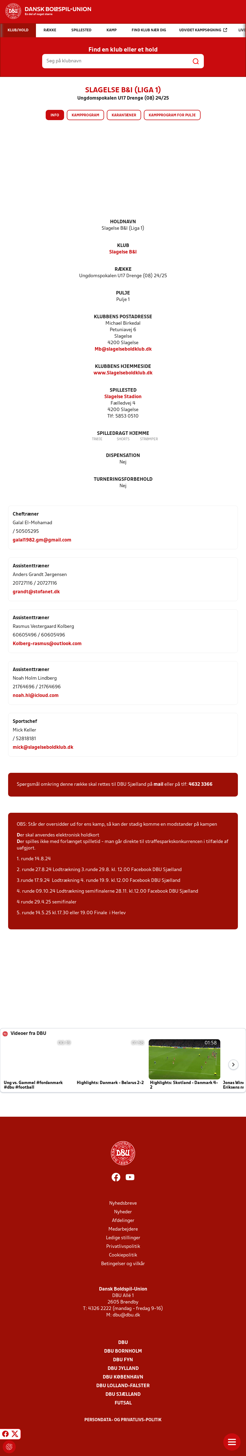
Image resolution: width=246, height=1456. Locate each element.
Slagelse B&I (123, 252)
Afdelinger (123, 1220)
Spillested (123, 390)
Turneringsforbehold (123, 479)
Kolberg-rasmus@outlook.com (47, 644)
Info (55, 115)
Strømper (149, 439)
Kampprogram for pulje (172, 115)
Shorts (123, 439)
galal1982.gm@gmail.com (42, 540)
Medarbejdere (123, 1229)
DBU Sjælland (123, 1394)
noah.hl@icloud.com (36, 695)
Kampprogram (85, 115)
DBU (123, 1342)
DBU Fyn (123, 1360)
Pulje (123, 293)
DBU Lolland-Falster (123, 1386)
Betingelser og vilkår (123, 1264)
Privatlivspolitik (123, 1246)
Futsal (123, 1403)
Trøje (97, 439)
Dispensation (123, 455)
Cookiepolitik (123, 1255)
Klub (123, 245)
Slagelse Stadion (123, 397)
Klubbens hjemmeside (123, 366)
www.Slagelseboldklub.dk (123, 373)
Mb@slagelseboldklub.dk (123, 349)
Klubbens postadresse (123, 317)
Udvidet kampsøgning (203, 30)
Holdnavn (123, 222)
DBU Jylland (123, 1368)
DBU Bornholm (123, 1351)
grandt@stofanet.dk (36, 592)
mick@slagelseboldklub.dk (43, 747)
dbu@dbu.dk (126, 1315)
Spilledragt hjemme (123, 433)
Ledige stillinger (123, 1238)
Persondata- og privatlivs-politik (123, 1420)
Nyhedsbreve (123, 1203)
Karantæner (124, 115)
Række (123, 269)
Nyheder (123, 1212)
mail (158, 784)
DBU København (123, 1377)
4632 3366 (200, 784)
